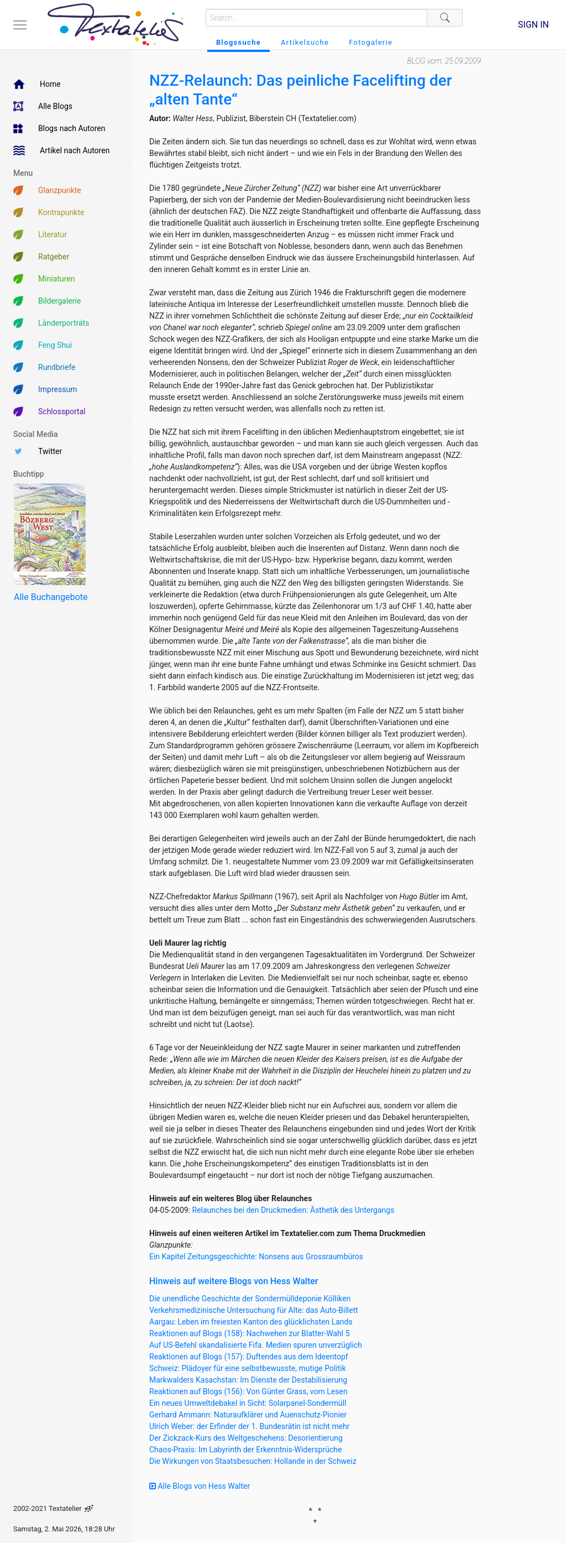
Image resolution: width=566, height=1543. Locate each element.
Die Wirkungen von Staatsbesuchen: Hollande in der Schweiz (253, 1461)
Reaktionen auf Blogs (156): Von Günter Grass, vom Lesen (248, 1391)
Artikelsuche (305, 42)
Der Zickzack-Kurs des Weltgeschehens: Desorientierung (246, 1437)
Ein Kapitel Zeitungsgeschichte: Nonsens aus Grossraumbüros (256, 1256)
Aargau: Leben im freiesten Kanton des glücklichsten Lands (251, 1321)
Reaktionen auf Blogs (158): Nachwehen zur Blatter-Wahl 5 (249, 1333)
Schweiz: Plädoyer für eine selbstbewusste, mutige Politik (247, 1368)
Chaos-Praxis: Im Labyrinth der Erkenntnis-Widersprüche (245, 1449)
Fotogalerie (370, 42)
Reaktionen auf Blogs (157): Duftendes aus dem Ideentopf (248, 1356)
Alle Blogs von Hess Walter (199, 1486)
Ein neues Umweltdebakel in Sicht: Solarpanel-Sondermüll (248, 1403)
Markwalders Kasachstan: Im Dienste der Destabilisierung (248, 1379)
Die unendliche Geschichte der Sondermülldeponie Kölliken (249, 1298)
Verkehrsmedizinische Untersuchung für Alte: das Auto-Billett (253, 1310)
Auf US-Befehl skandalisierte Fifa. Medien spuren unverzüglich (255, 1345)
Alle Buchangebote (50, 597)
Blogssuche (238, 42)
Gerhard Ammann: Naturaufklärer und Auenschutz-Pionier (248, 1414)
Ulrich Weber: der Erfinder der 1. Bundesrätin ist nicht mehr (249, 1426)
